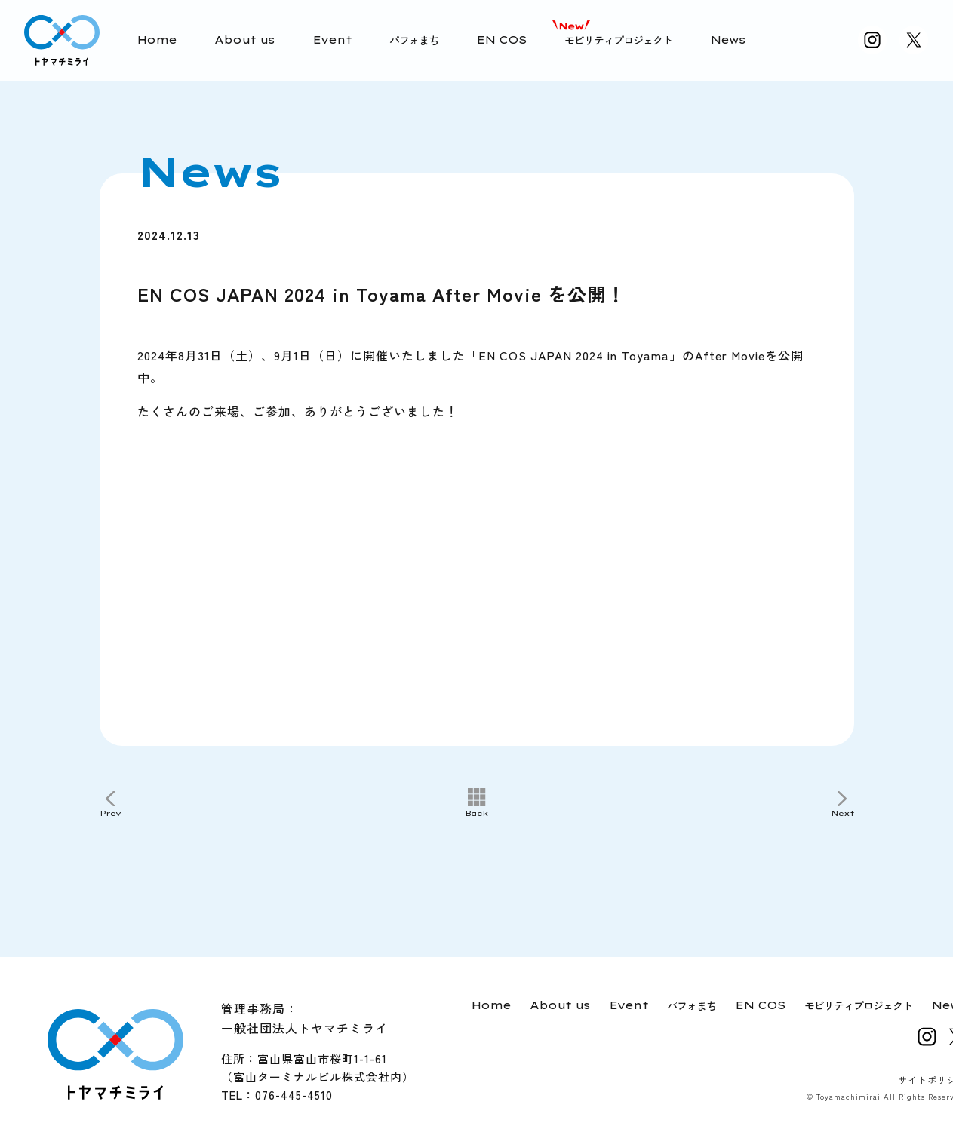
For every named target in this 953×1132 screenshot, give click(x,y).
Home (157, 40)
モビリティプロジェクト (618, 40)
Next (842, 813)
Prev (110, 813)
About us (244, 40)
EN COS (501, 40)
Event (332, 40)
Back (476, 813)
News (727, 40)
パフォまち (413, 40)
